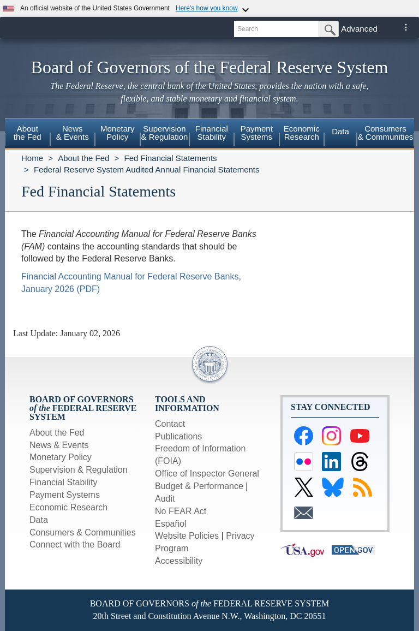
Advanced (359, 28)
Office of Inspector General (207, 473)
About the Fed (83, 158)
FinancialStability (211, 132)
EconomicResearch (302, 132)
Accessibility (178, 560)
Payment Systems (64, 494)
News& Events (72, 132)
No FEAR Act (180, 511)
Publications (178, 436)
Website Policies (187, 535)
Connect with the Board (74, 544)
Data (340, 131)
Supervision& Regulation (164, 132)
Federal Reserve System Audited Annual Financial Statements (147, 169)
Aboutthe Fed (27, 132)
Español (171, 523)
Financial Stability (63, 482)
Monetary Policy (60, 457)
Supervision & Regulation (78, 469)
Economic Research (68, 507)
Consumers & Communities (386, 132)
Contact (170, 423)
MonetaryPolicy (117, 132)
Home (32, 158)
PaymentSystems (257, 132)
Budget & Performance (199, 486)
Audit (165, 498)
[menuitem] (27, 134)
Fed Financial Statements (170, 158)
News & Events (58, 445)
